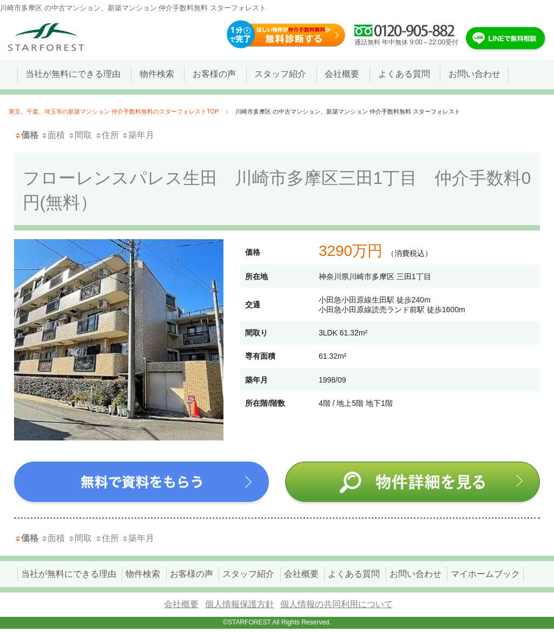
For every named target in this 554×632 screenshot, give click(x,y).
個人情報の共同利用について (336, 604)
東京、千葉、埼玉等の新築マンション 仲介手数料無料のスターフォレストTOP (114, 111)
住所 (107, 135)
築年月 (137, 135)
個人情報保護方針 (239, 604)
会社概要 (181, 604)
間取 (80, 135)
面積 (53, 135)
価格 (26, 135)
